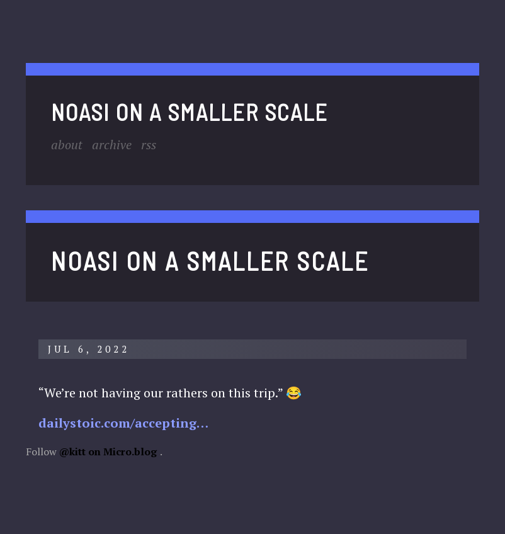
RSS (148, 144)
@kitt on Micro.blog (108, 451)
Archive (112, 144)
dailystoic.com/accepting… (123, 422)
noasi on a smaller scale (189, 111)
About (66, 144)
